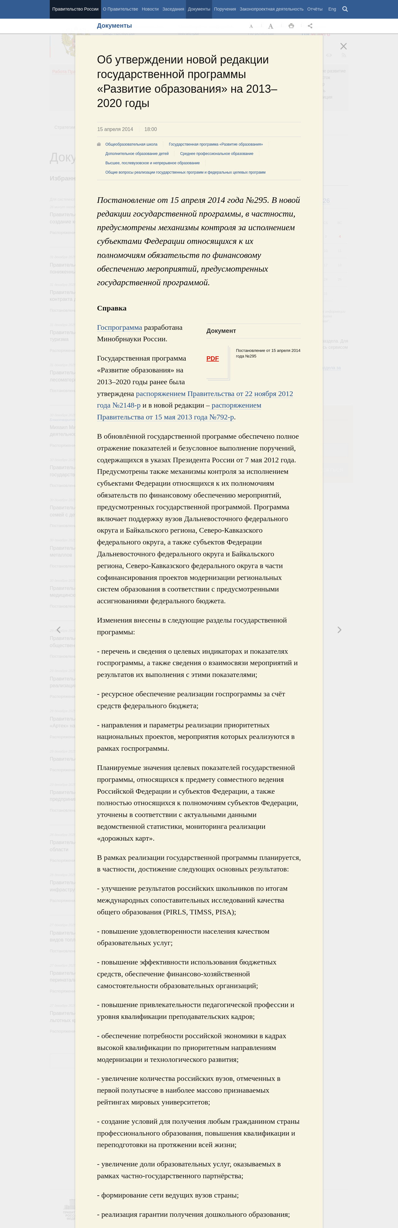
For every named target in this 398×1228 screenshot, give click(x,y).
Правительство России (75, 9)
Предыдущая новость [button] (339, 629)
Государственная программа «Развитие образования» (216, 144)
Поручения (225, 9)
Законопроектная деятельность (271, 9)
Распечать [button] (291, 26)
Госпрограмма (119, 327)
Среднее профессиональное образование (216, 154)
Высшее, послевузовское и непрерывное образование (152, 163)
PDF (212, 358)
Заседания (173, 9)
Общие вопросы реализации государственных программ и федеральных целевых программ (185, 172)
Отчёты (314, 9)
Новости (150, 9)
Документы (199, 9)
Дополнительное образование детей (137, 154)
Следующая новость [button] (58, 629)
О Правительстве (120, 9)
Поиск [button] (345, 9)
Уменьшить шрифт (251, 26)
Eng (332, 9)
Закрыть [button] (347, 50)
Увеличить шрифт (271, 26)
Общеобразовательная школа (131, 144)
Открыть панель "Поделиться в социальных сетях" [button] (311, 26)
